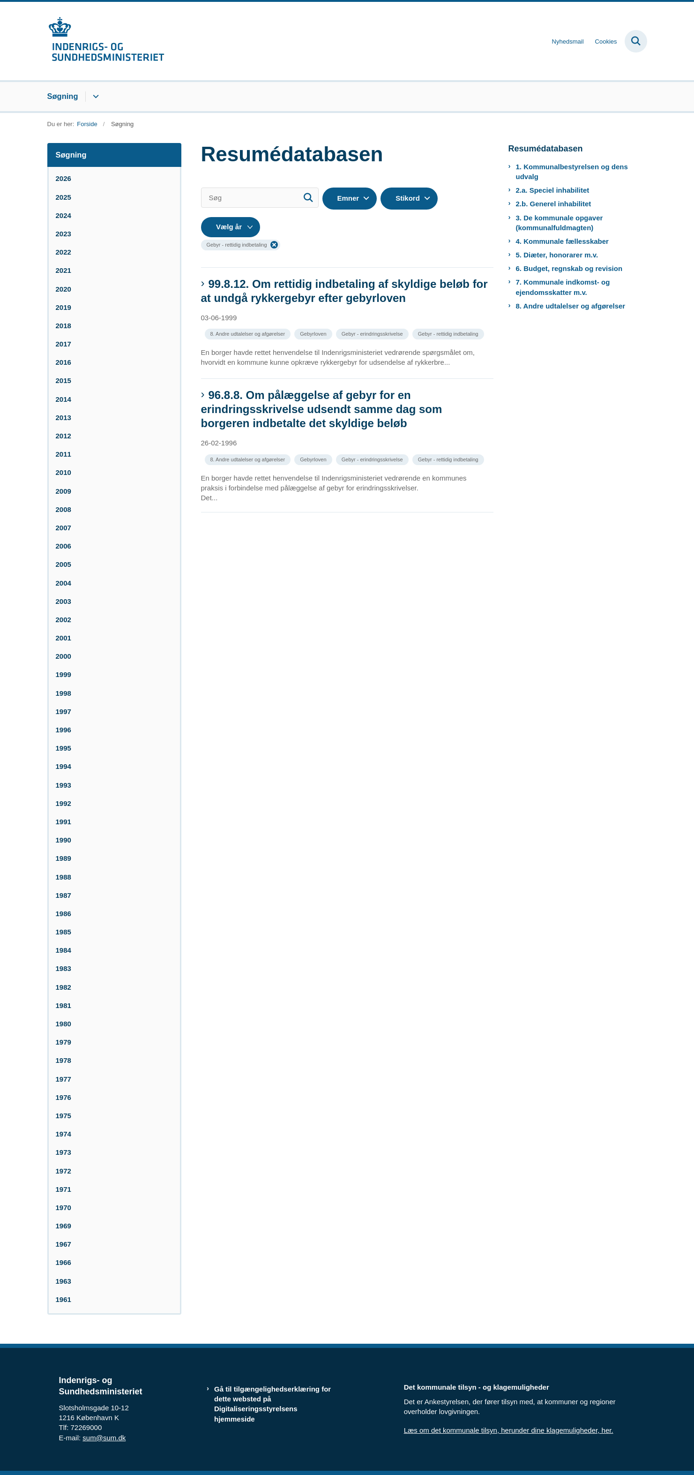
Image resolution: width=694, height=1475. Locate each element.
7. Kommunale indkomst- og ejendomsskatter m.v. (563, 287)
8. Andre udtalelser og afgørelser (571, 306)
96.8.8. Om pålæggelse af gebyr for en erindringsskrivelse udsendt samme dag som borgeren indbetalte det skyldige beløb (321, 409)
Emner (348, 198)
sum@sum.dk (104, 1438)
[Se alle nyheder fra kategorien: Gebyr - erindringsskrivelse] (373, 333)
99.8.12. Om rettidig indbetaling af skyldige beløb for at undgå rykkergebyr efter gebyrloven (344, 291)
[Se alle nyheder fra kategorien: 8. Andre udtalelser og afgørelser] (249, 333)
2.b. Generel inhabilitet (553, 204)
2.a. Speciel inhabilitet (553, 190)
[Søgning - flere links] (94, 96)
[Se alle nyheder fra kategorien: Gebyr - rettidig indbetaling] (449, 333)
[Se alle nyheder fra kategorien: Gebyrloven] (314, 333)
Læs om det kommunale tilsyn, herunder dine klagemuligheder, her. (508, 1430)
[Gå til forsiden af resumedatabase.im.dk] (105, 41)
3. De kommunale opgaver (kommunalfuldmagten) (559, 223)
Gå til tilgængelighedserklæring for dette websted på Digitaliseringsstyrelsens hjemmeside (272, 1404)
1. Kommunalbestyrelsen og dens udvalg (572, 172)
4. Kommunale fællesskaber (562, 241)
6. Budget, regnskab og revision (569, 268)
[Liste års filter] (230, 227)
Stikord (408, 198)
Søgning (62, 96)
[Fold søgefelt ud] (636, 41)
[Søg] (260, 198)
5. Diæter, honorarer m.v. (557, 255)
